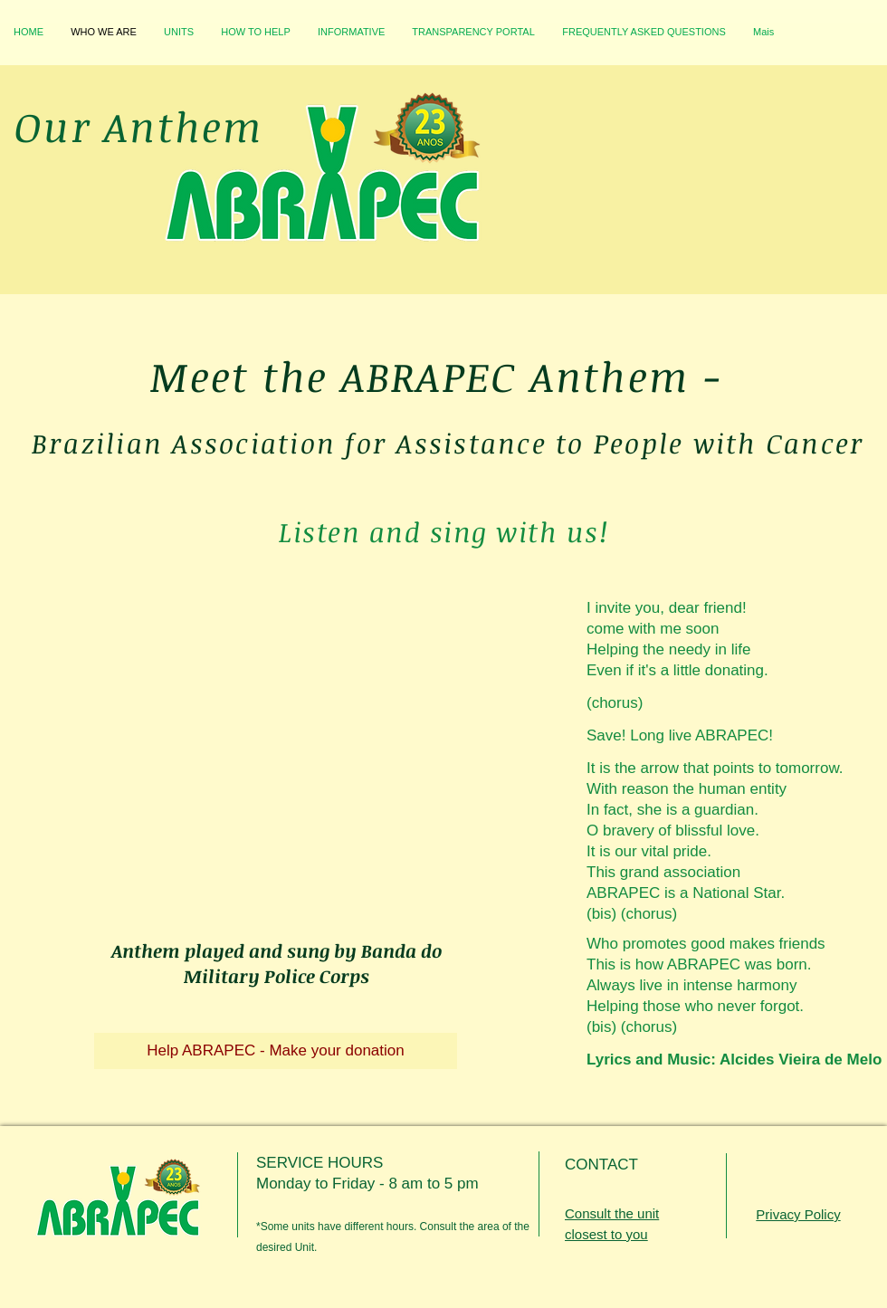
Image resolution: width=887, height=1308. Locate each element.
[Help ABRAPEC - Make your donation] (275, 1051)
